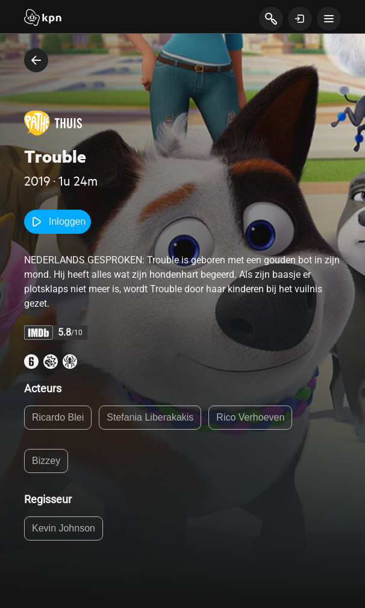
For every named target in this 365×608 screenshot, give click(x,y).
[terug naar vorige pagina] (36, 60)
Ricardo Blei (58, 417)
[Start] (43, 19)
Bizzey (46, 461)
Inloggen (58, 222)
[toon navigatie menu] (329, 19)
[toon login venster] (300, 19)
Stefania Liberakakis (150, 417)
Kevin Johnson (63, 528)
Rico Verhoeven (250, 417)
